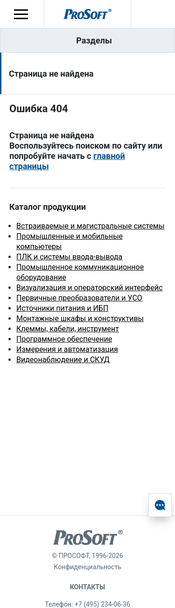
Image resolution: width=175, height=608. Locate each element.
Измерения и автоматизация (67, 349)
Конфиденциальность (87, 567)
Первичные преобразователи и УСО (79, 297)
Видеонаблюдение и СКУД (63, 359)
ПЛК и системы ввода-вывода (69, 256)
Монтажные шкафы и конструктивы (80, 318)
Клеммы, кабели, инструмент (67, 328)
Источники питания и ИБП (62, 308)
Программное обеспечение (64, 339)
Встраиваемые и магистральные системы (90, 226)
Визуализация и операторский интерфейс (89, 287)
